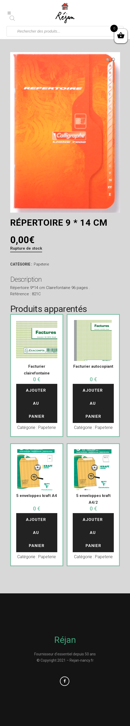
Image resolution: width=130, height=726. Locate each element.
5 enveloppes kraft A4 (36, 495)
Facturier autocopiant (93, 366)
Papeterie (41, 264)
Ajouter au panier (36, 403)
